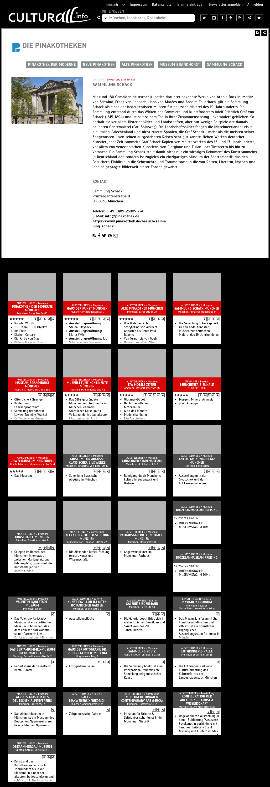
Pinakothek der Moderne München (32, 308)
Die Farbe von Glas (26, 339)
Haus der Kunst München (87, 308)
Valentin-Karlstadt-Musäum (32, 603)
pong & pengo (188, 403)
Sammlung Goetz (142, 651)
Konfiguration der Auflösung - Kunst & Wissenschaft (196, 700)
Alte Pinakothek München (142, 308)
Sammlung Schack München (196, 308)
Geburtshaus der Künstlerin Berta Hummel (32, 668)
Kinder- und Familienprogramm (26, 405)
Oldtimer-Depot (134, 399)
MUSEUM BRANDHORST (180, 64)
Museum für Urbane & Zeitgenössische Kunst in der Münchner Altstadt (143, 717)
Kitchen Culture (24, 335)
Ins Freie (20, 331)
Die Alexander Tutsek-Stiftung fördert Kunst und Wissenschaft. (89, 555)
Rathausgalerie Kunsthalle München (142, 537)
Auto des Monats (135, 411)
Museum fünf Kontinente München (87, 384)
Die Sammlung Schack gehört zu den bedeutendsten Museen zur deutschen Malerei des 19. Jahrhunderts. (199, 329)
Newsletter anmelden (226, 4)
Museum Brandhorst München (32, 384)
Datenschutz (161, 4)
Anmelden (255, 4)
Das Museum (23, 476)
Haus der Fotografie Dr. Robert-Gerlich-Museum (87, 651)
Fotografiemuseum (81, 666)
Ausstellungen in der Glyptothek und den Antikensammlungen (193, 479)
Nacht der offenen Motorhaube (136, 405)
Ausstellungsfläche (81, 619)
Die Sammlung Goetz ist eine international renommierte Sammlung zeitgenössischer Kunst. (143, 672)
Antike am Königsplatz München (197, 460)
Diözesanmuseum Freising (197, 510)
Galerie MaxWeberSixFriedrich (87, 698)
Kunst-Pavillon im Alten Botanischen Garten (87, 603)
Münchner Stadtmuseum (142, 461)
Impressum (138, 4)
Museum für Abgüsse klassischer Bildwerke (87, 460)
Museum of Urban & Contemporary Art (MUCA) (142, 698)
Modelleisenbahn (135, 415)
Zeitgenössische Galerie (85, 714)
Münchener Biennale (197, 384)
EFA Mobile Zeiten (142, 384)
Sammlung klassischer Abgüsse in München (84, 477)
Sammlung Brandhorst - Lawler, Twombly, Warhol (30, 413)
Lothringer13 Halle (197, 651)
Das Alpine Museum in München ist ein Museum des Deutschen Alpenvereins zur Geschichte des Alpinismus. (34, 719)
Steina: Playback (85, 325)
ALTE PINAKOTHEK (137, 64)
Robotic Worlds (24, 323)
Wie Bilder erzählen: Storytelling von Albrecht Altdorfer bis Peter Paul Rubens (140, 329)
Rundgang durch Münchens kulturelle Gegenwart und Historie (142, 479)
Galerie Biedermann (142, 604)
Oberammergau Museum (32, 746)
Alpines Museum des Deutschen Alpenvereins (32, 698)
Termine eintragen (190, 4)
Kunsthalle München (32, 537)
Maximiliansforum (197, 602)
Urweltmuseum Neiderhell (32, 461)
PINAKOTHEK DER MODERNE (52, 64)
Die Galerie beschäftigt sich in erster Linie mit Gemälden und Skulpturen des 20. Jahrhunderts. (144, 624)
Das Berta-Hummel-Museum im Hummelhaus (32, 651)
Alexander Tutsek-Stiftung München (87, 537)
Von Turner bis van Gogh (140, 339)
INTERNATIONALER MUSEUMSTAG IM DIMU (194, 525)
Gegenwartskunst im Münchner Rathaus (137, 554)
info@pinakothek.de (122, 216)
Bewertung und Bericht (121, 79)
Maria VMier (85, 333)
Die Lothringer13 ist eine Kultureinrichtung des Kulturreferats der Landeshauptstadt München (198, 672)
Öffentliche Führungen (29, 399)
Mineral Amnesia (196, 399)
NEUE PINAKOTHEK (98, 64)
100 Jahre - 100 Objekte (30, 327)
